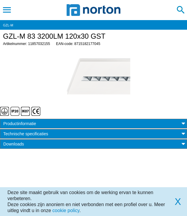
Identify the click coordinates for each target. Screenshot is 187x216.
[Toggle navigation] (7, 9)
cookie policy (65, 210)
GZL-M (8, 25)
